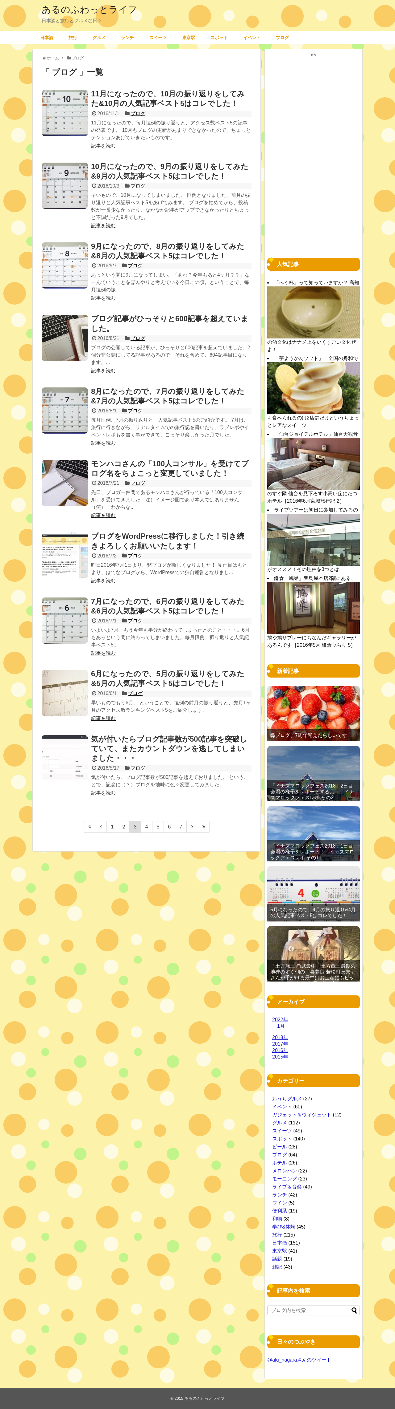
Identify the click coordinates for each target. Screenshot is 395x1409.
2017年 (280, 1044)
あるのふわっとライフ (89, 9)
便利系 (279, 1210)
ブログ (282, 37)
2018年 (280, 1037)
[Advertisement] (313, 151)
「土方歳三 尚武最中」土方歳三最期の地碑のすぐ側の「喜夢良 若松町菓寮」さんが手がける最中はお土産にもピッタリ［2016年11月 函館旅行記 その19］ (313, 977)
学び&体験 (283, 1226)
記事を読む (103, 145)
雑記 (277, 1266)
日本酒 (46, 37)
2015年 (280, 1056)
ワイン (279, 1202)
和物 (277, 1218)
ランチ (127, 37)
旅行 (73, 37)
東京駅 (188, 37)
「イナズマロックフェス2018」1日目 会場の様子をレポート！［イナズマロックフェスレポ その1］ (312, 851)
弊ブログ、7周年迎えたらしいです (308, 735)
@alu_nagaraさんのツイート (299, 1359)
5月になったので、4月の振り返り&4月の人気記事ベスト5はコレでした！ (313, 912)
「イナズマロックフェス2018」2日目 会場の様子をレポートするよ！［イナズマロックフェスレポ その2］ (312, 791)
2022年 (280, 1019)
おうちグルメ (287, 1098)
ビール (279, 1146)
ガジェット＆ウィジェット (301, 1114)
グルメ (99, 37)
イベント (251, 37)
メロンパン (284, 1170)
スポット (219, 37)
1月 (281, 1026)
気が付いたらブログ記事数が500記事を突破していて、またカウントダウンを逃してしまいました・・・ (169, 748)
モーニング (284, 1178)
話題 (277, 1258)
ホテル (279, 1162)
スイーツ (158, 37)
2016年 (280, 1050)
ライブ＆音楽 (287, 1186)
